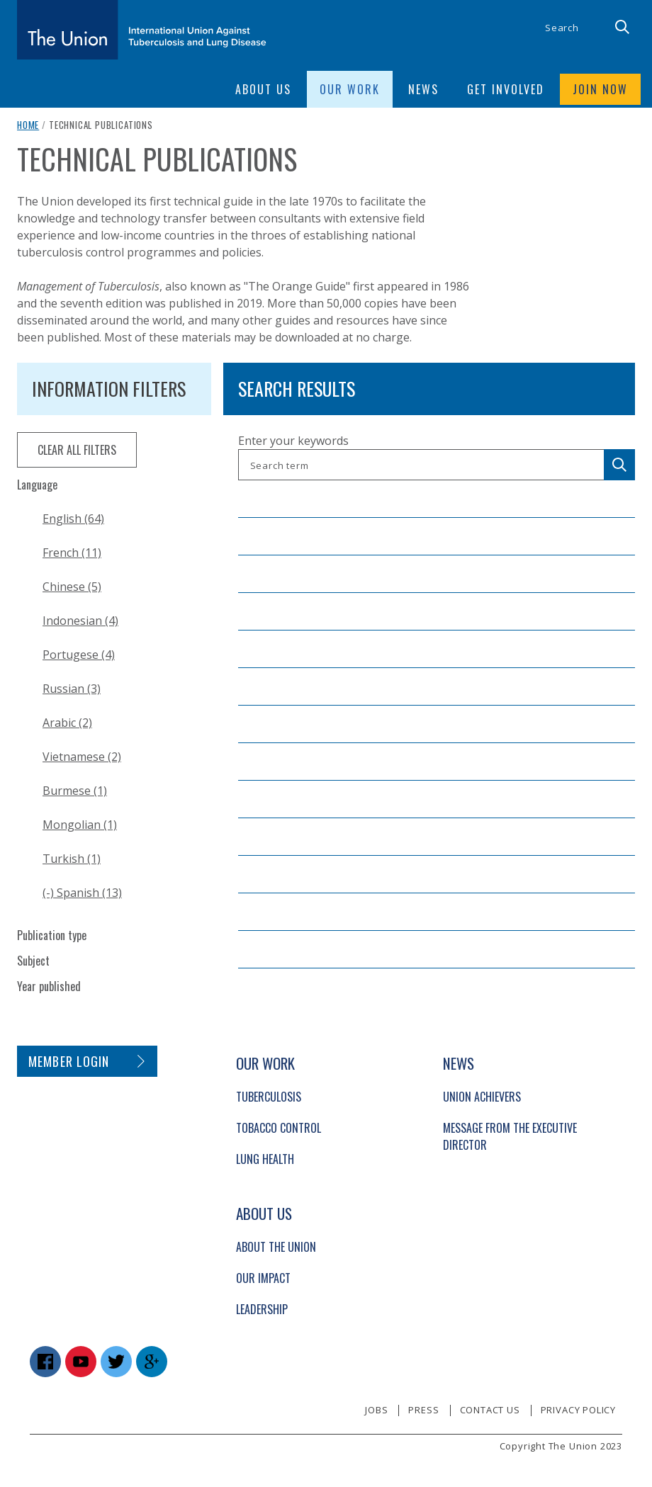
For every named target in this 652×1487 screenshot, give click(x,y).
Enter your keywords (293, 440)
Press (423, 1409)
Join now (600, 89)
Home (28, 125)
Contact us (490, 1409)
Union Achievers (482, 1096)
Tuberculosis (268, 1096)
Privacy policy (578, 1409)
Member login (69, 1061)
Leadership (262, 1309)
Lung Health (265, 1158)
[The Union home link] (141, 30)
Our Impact (263, 1278)
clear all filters (77, 449)
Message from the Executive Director (510, 1136)
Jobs (376, 1409)
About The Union (276, 1246)
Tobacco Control (278, 1127)
